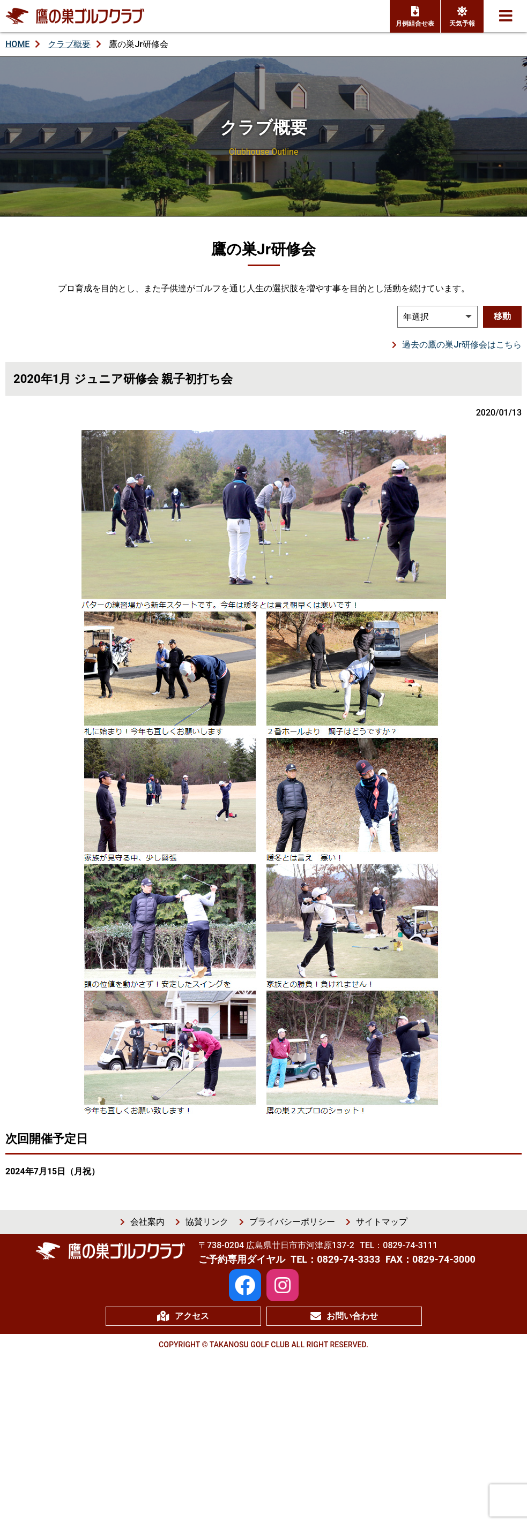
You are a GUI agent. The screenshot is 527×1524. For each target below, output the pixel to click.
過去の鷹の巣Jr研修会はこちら (462, 344)
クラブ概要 (69, 44)
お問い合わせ (344, 1316)
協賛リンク (206, 1222)
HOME (17, 44)
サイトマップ (381, 1222)
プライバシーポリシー (292, 1222)
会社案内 (147, 1222)
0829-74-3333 (348, 1259)
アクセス (183, 1316)
